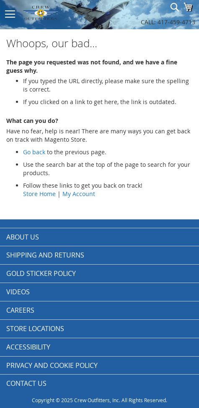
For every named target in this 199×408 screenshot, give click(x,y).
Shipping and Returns (45, 255)
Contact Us (26, 383)
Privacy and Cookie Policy (52, 365)
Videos (18, 291)
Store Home (39, 194)
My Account (78, 194)
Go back (34, 152)
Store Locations (35, 328)
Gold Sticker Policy (41, 273)
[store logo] (58, 12)
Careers (20, 310)
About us (22, 237)
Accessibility (28, 347)
